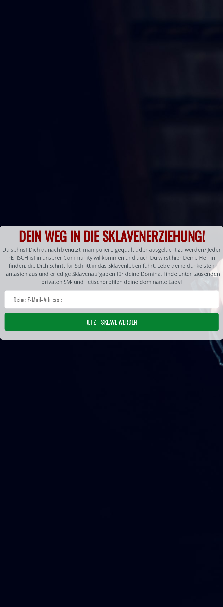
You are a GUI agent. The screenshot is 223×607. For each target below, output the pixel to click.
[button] (111, 283)
